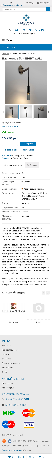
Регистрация (43, 2)
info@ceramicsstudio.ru (11, 5)
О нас (4, 372)
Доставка (6, 155)
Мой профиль (8, 387)
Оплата (5, 158)
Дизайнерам (7, 367)
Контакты (6, 345)
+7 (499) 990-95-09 (14, 399)
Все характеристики (11, 126)
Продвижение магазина (12, 450)
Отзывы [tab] (32, 165)
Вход (29, 2)
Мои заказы (7, 383)
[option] (12, 112)
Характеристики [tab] (13, 165)
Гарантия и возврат (11, 363)
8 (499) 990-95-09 (25, 30)
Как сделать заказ (10, 350)
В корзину (27, 143)
